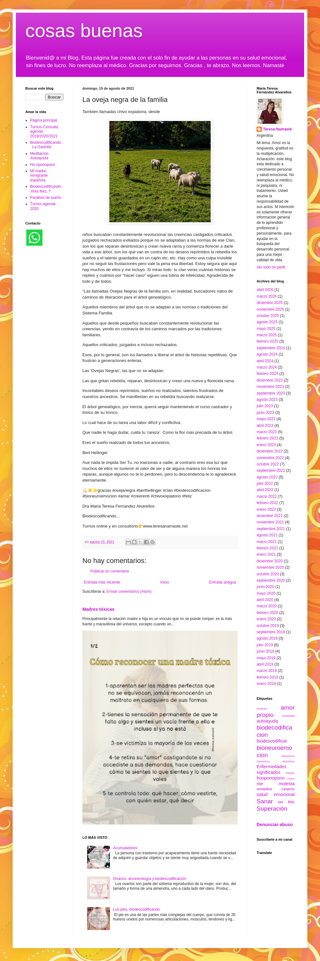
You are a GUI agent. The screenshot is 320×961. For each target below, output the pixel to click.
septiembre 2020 (271, 580)
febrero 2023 (267, 438)
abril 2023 (265, 425)
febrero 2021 (267, 548)
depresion (288, 756)
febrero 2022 (267, 503)
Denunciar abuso (275, 824)
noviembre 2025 (270, 309)
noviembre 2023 (270, 386)
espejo (290, 772)
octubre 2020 (268, 574)
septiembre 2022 (271, 470)
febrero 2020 (267, 612)
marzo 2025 (267, 335)
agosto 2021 (267, 535)
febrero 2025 (267, 341)
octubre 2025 (268, 315)
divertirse (288, 761)
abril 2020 (265, 599)
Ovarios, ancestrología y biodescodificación (149, 878)
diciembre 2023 (270, 380)
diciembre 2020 (270, 561)
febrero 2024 (267, 373)
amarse (262, 708)
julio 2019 (265, 645)
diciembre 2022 (270, 451)
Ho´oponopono (42, 164)
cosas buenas (84, 30)
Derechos (263, 761)
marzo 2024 (267, 367)
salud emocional (276, 794)
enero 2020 (266, 619)
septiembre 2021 (271, 529)
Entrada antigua (222, 582)
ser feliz (286, 802)
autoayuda (267, 721)
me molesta (276, 783)
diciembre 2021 (270, 516)
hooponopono (271, 778)
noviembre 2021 (270, 522)
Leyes (290, 778)
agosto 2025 (267, 322)
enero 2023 (266, 445)
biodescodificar (272, 740)
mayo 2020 (266, 593)
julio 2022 (265, 483)
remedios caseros (276, 789)
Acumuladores (125, 848)
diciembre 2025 (270, 302)
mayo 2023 (266, 419)
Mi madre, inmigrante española (39, 175)
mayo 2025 (266, 328)
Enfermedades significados (271, 769)
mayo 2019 (266, 658)
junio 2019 (265, 651)
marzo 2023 (267, 432)
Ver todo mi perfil (271, 267)
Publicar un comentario (109, 571)
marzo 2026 (267, 296)
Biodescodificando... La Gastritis (46, 144)
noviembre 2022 (270, 458)
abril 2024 (265, 361)
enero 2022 (266, 509)
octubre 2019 (268, 625)
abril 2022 (265, 490)
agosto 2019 (267, 638)
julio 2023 (265, 406)
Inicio (164, 582)
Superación (272, 808)
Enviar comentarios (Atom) (128, 591)
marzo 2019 (267, 670)
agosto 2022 (267, 477)
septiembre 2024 (271, 348)
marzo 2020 (267, 606)
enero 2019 (266, 683)
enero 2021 (266, 554)
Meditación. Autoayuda (39, 155)
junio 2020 (265, 587)
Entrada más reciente (102, 582)
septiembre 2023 (271, 393)
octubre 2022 (268, 464)
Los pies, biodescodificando (136, 909)
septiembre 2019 (271, 632)
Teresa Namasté (277, 129)
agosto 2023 (267, 399)
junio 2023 (265, 412)
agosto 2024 (267, 354)
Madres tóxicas (98, 609)
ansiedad (288, 716)
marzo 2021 (267, 542)
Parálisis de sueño (45, 197)
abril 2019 (265, 664)
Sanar (265, 801)
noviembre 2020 (270, 567)
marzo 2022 (267, 496)
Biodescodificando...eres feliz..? (46, 188)
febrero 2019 (267, 677)
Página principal (43, 120)
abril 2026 (265, 290)
